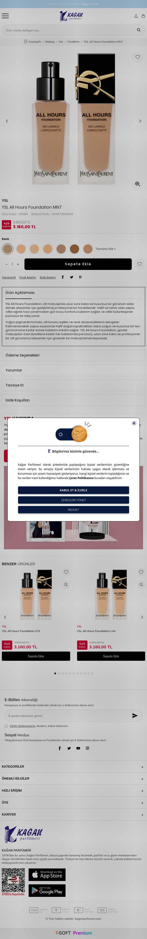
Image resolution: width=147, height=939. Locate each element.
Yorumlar (14, 370)
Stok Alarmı (48, 277)
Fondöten (73, 41)
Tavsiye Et (9, 277)
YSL (5, 200)
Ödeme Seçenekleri (22, 355)
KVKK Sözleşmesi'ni (22, 726)
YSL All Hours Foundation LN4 (96, 631)
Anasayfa (32, 42)
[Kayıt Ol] (135, 716)
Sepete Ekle (78, 264)
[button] (7, 121)
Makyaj (49, 41)
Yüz (61, 41)
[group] (73, 121)
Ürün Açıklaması (20, 292)
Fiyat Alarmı (27, 277)
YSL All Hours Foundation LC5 (21, 631)
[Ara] (139, 30)
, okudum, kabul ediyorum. (36, 726)
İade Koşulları (18, 400)
